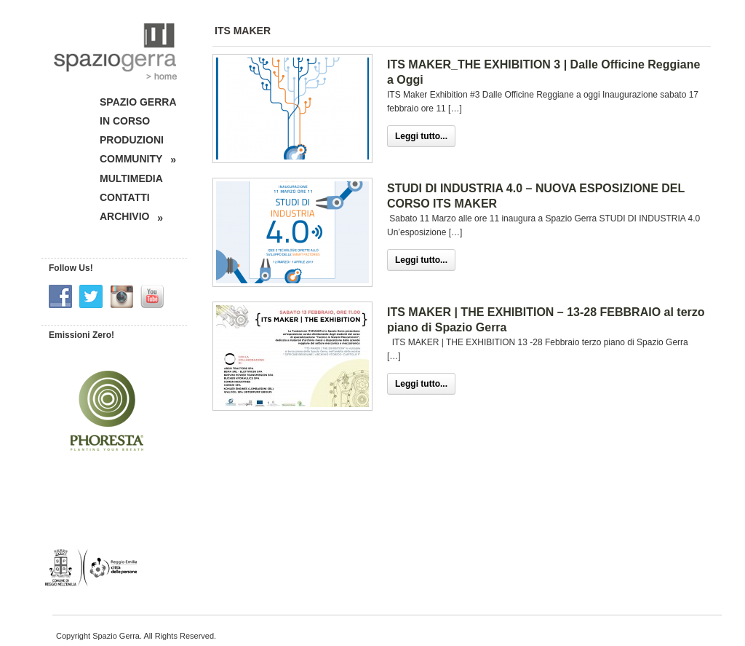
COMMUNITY (138, 159)
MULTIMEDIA (131, 178)
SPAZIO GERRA (138, 102)
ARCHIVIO (131, 216)
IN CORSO (125, 121)
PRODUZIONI (132, 140)
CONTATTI (125, 197)
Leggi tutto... (421, 136)
